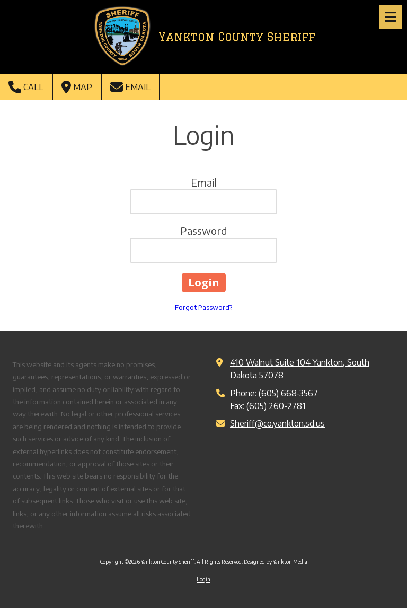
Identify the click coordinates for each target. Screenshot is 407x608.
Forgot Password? (203, 307)
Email (130, 87)
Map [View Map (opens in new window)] (76, 87)
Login (203, 579)
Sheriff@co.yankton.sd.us (277, 423)
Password (203, 230)
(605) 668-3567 (288, 392)
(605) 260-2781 (276, 405)
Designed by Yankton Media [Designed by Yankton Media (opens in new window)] (275, 562)
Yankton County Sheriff (236, 36)
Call (25, 87)
